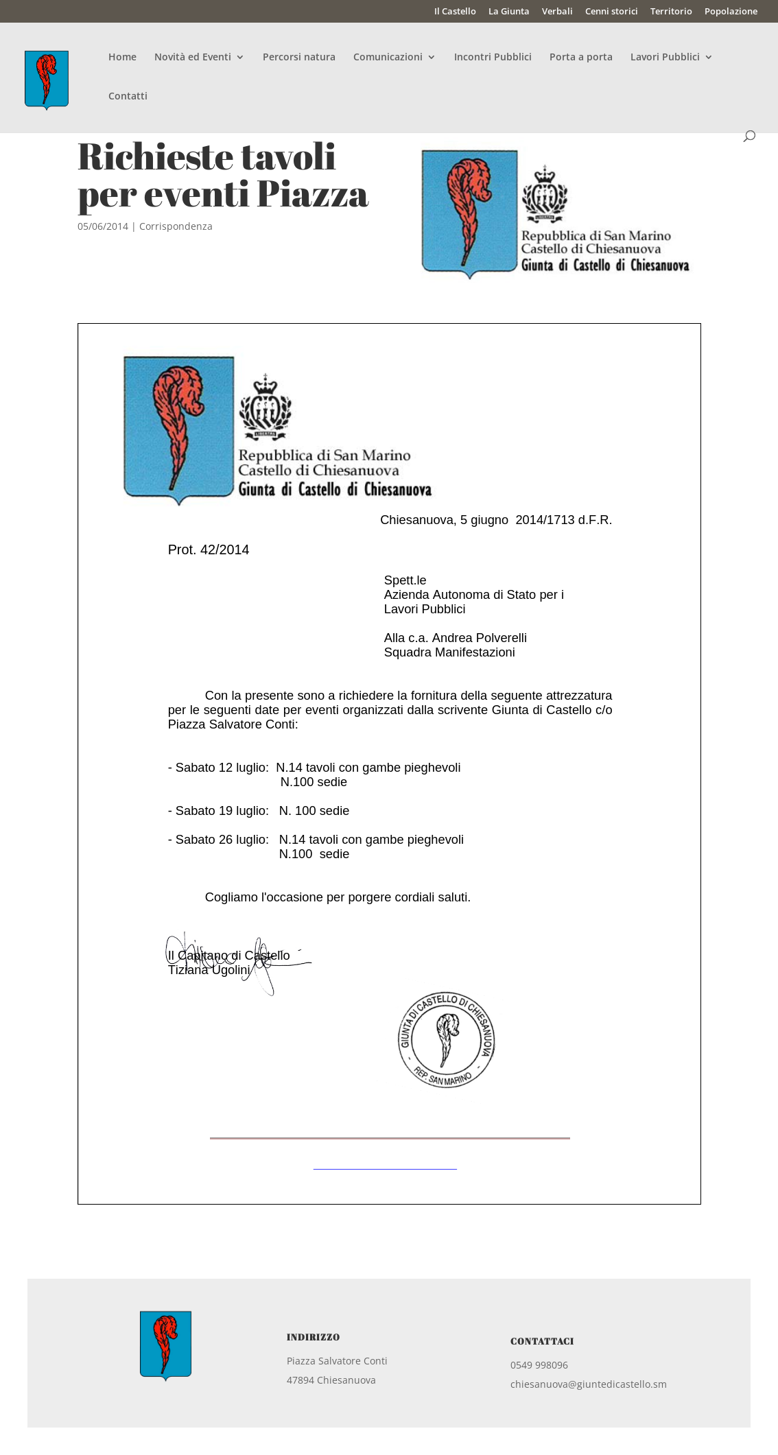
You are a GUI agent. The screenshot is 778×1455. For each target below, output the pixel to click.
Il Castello (455, 12)
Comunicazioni (388, 57)
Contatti (128, 96)
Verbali (557, 12)
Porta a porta (581, 57)
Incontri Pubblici (493, 57)
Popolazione (731, 12)
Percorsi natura (299, 57)
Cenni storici (611, 12)
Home (122, 57)
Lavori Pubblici (665, 57)
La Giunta (509, 12)
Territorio (671, 12)
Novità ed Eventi (192, 57)
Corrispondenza (176, 226)
